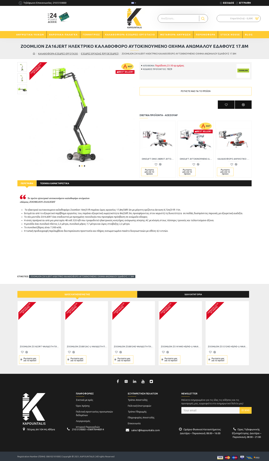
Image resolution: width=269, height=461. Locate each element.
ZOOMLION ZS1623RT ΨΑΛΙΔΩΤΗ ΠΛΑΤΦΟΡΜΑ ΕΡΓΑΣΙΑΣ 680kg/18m (40, 344)
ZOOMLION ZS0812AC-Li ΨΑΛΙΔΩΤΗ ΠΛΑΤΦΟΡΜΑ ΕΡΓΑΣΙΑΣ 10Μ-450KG (87, 344)
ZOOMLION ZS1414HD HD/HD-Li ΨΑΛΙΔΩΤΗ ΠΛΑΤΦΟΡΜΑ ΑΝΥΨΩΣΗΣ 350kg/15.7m (181, 344)
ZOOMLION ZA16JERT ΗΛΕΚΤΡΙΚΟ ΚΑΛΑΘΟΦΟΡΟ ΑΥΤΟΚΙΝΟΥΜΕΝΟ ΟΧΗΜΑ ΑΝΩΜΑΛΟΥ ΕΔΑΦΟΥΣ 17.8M (82, 272)
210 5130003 (79, 426)
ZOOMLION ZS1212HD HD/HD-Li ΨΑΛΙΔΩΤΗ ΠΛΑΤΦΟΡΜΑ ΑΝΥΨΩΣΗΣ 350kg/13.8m (228, 344)
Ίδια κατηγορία (193, 292)
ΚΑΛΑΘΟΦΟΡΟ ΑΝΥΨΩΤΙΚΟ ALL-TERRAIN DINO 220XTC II (234, 159)
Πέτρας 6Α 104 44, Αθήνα (41, 426)
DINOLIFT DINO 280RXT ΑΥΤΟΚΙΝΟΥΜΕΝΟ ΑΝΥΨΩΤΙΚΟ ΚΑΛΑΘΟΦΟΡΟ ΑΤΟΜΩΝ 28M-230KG (158, 159)
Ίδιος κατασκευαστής (77, 292)
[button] (79, 166)
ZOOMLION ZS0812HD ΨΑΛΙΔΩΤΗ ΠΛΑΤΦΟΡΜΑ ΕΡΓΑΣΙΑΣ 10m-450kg (134, 344)
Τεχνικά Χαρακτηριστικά (54, 183)
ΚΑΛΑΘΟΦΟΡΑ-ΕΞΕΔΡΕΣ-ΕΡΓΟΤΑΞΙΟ (58, 53)
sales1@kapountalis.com (145, 427)
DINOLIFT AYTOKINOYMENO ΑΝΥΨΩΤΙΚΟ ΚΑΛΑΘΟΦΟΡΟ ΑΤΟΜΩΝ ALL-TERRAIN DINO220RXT (196, 159)
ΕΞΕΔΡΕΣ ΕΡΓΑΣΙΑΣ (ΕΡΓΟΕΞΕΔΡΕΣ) (100, 53)
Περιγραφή (27, 183)
